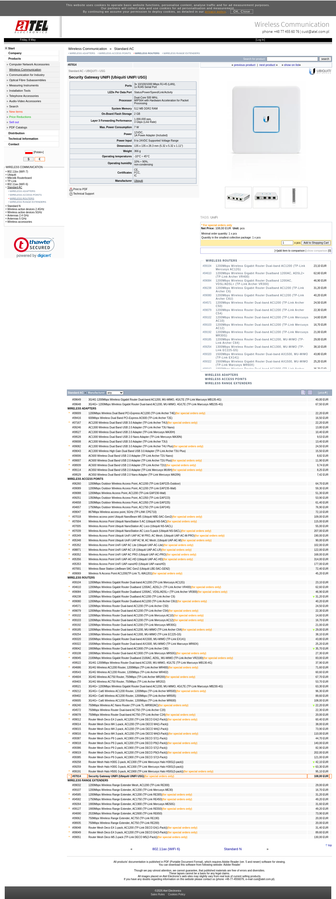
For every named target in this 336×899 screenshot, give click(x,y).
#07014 (76, 776)
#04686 (76, 667)
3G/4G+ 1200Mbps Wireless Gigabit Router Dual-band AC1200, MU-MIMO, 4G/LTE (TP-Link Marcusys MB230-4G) (155, 686)
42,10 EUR (320, 762)
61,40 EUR (322, 502)
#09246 (76, 427)
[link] (34, 247)
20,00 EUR (322, 714)
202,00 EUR (321, 752)
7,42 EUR (322, 474)
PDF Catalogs (18, 127)
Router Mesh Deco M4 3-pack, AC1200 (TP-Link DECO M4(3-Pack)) (128, 733)
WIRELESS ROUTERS (147, 53)
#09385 (76, 757)
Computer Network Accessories (29, 64)
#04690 (76, 813)
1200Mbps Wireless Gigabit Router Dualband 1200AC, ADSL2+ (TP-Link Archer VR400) (139, 587)
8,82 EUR (322, 455)
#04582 (76, 799)
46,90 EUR (322, 591)
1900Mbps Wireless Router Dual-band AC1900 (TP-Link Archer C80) (128, 648)
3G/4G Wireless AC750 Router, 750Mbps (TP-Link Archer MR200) (126, 676)
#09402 (76, 695)
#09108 (76, 653)
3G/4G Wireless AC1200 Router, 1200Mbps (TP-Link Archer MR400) (128, 667)
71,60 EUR (322, 667)
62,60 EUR (322, 587)
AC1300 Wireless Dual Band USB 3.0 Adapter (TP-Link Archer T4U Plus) (130, 446)
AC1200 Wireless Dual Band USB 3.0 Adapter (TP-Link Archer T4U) (127, 422)
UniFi (214, 217)
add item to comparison (291, 250)
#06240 (76, 705)
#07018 (76, 516)
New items (16, 111)
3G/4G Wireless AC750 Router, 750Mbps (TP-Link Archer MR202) (126, 681)
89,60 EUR (322, 695)
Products (14, 58)
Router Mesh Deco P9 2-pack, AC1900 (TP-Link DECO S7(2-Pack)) (127, 747)
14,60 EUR (322, 615)
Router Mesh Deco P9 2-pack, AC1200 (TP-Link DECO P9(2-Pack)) (127, 743)
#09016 (76, 733)
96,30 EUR (322, 691)
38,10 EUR (322, 634)
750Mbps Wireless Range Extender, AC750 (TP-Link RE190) (123, 818)
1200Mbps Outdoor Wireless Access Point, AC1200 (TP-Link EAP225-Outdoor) (134, 483)
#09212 (76, 691)
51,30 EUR (322, 493)
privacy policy (215, 11)
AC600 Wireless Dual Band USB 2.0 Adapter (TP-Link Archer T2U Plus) (130, 460)
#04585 (76, 794)
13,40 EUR (322, 441)
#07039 (76, 530)
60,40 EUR (322, 719)
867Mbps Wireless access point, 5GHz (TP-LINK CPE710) (122, 512)
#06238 (76, 596)
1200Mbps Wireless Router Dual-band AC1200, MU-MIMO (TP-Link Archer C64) (135, 629)
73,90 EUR (322, 728)
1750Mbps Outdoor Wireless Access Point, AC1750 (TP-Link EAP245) (129, 507)
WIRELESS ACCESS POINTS (115, 53)
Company (15, 53)
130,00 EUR (321, 837)
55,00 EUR (322, 526)
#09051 (76, 837)
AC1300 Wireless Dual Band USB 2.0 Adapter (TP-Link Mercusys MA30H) (131, 432)
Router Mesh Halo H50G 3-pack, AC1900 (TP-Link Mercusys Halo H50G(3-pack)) (135, 771)
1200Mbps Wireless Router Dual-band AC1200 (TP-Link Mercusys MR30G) (132, 624)
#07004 (76, 521)
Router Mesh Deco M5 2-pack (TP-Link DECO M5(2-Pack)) (123, 837)
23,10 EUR (322, 582)
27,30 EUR (322, 653)
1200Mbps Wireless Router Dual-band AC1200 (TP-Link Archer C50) (128, 606)
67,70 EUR (322, 676)
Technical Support (83, 193)
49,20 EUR (322, 799)
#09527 (76, 432)
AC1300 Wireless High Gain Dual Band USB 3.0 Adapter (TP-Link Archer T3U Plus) (137, 451)
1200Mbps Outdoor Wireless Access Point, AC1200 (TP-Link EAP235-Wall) (132, 488)
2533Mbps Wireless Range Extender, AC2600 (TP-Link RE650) (125, 813)
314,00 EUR (321, 559)
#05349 (76, 535)
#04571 (76, 606)
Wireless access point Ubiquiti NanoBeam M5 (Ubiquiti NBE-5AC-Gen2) (130, 516)
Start (11, 48)
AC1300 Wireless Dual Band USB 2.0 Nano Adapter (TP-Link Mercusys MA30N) (135, 436)
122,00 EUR (321, 549)
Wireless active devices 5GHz (24, 212)
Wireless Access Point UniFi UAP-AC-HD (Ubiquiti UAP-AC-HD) (125, 559)
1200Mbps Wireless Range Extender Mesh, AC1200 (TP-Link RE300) (128, 785)
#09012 (76, 719)
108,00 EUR (321, 700)
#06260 (76, 483)
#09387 (76, 738)
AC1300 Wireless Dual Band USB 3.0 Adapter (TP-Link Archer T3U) (127, 441)
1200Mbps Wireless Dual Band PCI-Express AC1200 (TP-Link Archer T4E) (131, 413)
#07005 (76, 526)
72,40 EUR (322, 568)
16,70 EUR (322, 620)
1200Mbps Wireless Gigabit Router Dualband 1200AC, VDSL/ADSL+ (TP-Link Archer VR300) (142, 591)
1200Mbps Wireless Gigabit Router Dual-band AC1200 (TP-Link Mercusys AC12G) (136, 582)
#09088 (76, 493)
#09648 (76, 404)
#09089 (76, 488)
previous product (244, 64)
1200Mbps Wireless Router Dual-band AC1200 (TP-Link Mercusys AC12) (131, 620)
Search (13, 106)
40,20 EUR (322, 601)
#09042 (76, 648)
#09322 (76, 643)
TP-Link (11, 181)
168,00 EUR (321, 554)
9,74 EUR (322, 465)
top (330, 845)
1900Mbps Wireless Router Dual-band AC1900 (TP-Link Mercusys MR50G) (132, 653)
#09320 (76, 639)
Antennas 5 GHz (16, 218)
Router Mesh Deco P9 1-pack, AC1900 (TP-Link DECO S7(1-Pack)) (127, 738)
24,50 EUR (322, 446)
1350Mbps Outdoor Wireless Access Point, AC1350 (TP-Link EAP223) (129, 497)
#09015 (76, 728)
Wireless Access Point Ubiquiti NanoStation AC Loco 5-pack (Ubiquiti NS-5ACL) (134, 530)
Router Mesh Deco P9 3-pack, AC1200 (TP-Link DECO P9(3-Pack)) (127, 752)
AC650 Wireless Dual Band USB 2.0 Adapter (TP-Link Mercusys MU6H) (130, 470)
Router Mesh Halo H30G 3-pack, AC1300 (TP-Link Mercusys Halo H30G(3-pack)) (135, 766)
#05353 (76, 564)
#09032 (76, 785)
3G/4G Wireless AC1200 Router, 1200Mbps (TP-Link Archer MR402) (128, 672)
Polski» (38, 152)
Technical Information (23, 138)
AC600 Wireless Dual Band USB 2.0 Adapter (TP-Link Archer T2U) (127, 465)
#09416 (76, 418)
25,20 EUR (322, 643)
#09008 (76, 441)
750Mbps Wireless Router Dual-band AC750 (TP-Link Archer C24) (126, 714)
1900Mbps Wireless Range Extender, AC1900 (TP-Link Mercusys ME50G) (131, 804)
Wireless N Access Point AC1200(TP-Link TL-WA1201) (120, 573)
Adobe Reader (231, 864)
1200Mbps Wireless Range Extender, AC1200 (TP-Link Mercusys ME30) (130, 789)
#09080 (76, 601)
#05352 (76, 545)
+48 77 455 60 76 (286, 31)
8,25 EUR (322, 470)
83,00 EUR (322, 658)
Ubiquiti (138, 180)
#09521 (76, 686)
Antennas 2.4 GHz (17, 215)
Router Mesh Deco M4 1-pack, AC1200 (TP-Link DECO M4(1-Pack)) (128, 724)
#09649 (76, 399)
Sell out (14, 122)
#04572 (76, 710)
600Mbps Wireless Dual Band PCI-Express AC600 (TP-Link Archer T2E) (130, 418)
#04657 (76, 507)
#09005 (76, 700)
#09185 (76, 629)
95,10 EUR (322, 771)
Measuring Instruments (24, 85)
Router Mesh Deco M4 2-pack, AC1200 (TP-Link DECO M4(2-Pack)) (128, 728)
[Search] (292, 59)
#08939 (76, 465)
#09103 (76, 620)
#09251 (76, 497)
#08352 (76, 554)
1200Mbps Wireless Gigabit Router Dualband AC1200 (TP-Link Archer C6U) (132, 601)
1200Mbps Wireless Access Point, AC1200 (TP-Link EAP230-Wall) (127, 493)
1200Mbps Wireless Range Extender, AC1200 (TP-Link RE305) (125, 794)
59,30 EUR (322, 488)
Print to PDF (80, 189)
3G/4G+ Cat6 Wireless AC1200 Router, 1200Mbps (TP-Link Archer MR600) (132, 700)
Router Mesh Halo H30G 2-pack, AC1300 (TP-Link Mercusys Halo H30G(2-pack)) (135, 762)
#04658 (76, 502)
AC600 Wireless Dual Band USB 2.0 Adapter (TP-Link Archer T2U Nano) (130, 455)
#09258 (76, 762)
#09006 (76, 455)
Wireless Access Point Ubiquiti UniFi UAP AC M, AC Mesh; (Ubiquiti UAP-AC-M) (135, 540)
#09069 (76, 573)
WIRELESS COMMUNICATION (24, 167)
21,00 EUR (322, 624)
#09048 (76, 827)
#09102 (76, 615)
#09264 (76, 804)
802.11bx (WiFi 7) (17, 171)
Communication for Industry (27, 74)
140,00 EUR (321, 743)
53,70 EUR (322, 681)
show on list (291, 64)
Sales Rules (158, 894)
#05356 (76, 559)
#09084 (76, 591)
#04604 (76, 676)
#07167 (76, 422)
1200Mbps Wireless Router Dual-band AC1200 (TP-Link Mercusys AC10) (131, 615)
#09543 (76, 672)
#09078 (76, 714)
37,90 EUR (322, 662)
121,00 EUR (321, 757)
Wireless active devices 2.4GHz (25, 209)
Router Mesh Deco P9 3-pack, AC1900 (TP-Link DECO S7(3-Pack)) (127, 757)
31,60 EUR (322, 804)
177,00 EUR (321, 564)
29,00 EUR (320, 629)
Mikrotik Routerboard (19, 177)
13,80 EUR (322, 427)
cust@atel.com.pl (315, 31)
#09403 (76, 681)
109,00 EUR (321, 516)
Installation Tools (19, 90)
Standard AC (14, 187)
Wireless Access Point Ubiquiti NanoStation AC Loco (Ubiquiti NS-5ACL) (130, 526)
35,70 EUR (320, 648)
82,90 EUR (322, 747)
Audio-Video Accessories (25, 101)
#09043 (76, 451)
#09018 (76, 743)
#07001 (76, 568)
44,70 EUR (322, 738)
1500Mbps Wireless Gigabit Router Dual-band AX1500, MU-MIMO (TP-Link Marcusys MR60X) (143, 643)
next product (267, 64)
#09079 (76, 610)
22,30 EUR (322, 610)
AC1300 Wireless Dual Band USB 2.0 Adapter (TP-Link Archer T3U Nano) (131, 427)
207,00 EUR (321, 530)
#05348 (76, 540)
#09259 (76, 766)
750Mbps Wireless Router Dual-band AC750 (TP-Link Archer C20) (126, 710)
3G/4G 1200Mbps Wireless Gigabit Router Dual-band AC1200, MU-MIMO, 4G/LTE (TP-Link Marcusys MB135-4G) (154, 399)
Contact (13, 144)
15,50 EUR (322, 451)
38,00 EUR (322, 724)
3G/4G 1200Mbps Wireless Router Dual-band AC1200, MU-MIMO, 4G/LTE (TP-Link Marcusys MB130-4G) (150, 662)
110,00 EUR (321, 733)
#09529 (76, 474)
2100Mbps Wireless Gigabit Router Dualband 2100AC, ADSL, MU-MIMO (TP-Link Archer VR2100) (145, 658)
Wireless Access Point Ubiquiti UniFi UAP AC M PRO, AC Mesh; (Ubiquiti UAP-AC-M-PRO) (141, 535)
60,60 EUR (322, 672)
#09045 (76, 658)
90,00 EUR (322, 540)
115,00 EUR (321, 521)
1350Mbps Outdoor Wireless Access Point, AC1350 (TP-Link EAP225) (129, 502)
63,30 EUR (322, 686)
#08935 (76, 823)
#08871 (76, 549)
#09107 (76, 789)
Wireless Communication (25, 69)
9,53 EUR (322, 436)
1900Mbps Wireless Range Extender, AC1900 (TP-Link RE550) (125, 808)
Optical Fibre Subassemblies (27, 80)
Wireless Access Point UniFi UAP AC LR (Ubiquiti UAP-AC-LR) (125, 549)
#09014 (76, 724)
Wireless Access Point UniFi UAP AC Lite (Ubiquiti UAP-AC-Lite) (125, 545)
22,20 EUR (322, 413)
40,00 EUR (322, 399)
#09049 (76, 832)
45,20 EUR (322, 573)
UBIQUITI (91, 71)
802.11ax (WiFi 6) (166, 849)
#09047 (76, 512)
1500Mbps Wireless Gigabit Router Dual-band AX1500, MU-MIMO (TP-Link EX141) (137, 639)
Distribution (16, 133)
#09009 (76, 413)
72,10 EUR (322, 512)
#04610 (76, 587)
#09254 (76, 634)
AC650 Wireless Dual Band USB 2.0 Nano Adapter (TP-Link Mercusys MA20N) (134, 474)
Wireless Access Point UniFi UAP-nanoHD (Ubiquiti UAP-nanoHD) (127, 564)
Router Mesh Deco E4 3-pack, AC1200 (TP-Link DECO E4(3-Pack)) (127, 832)
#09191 (76, 771)
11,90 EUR (322, 460)
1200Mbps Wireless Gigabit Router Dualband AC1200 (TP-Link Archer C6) (131, 596)
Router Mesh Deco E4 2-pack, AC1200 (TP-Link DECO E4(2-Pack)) (127, 719)
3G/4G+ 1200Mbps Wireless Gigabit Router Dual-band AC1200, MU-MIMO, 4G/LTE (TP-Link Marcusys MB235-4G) (155, 404)
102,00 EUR (321, 545)
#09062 (76, 818)
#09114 (76, 470)
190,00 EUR (321, 535)
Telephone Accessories (24, 95)
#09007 (76, 460)
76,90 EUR (322, 507)
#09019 (76, 752)
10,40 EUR (322, 432)
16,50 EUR (322, 418)
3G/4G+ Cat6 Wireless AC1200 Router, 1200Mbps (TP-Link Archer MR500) (132, 691)
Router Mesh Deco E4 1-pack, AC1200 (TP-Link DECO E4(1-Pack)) (127, 827)
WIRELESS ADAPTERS (82, 53)
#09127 (76, 808)
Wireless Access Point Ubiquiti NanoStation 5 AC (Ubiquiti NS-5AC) (127, 521)
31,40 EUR (322, 827)
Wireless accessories (19, 221)
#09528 (76, 436)
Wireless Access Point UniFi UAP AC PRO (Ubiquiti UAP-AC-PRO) (127, 554)
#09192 (76, 624)
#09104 (76, 582)
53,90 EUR (322, 497)
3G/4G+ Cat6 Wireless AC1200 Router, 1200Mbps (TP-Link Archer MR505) (132, 695)
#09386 (76, 747)
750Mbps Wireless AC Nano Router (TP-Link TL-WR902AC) (123, 705)
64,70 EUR (322, 483)
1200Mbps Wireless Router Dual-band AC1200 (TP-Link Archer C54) (128, 610)
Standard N (233, 849)
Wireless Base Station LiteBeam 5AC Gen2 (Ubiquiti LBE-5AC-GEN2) (129, 568)
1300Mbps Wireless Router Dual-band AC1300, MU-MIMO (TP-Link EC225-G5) (134, 634)
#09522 (76, 662)
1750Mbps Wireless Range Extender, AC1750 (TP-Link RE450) (125, 799)
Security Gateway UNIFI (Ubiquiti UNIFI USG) (116, 776)
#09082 (76, 446)
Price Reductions (20, 116)
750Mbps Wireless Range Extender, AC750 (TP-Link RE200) (123, 823)
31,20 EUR (320, 596)
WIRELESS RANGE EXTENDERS (182, 53)
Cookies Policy (176, 894)
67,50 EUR (322, 404)
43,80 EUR (322, 639)
